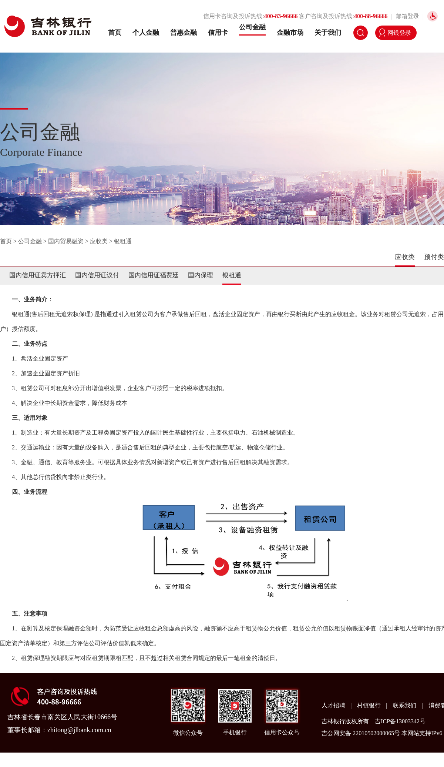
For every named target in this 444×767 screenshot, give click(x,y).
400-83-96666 (281, 16)
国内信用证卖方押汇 (37, 275)
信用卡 (218, 32)
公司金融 (252, 27)
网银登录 (399, 33)
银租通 (123, 241)
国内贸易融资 (66, 241)
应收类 (99, 241)
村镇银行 (369, 705)
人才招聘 (334, 705)
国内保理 (200, 275)
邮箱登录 (407, 16)
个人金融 (145, 32)
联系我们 (405, 705)
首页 (114, 32)
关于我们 (327, 32)
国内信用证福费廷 (153, 275)
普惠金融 (183, 32)
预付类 (434, 257)
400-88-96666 (371, 16)
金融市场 (290, 32)
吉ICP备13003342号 (400, 721)
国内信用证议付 (97, 275)
